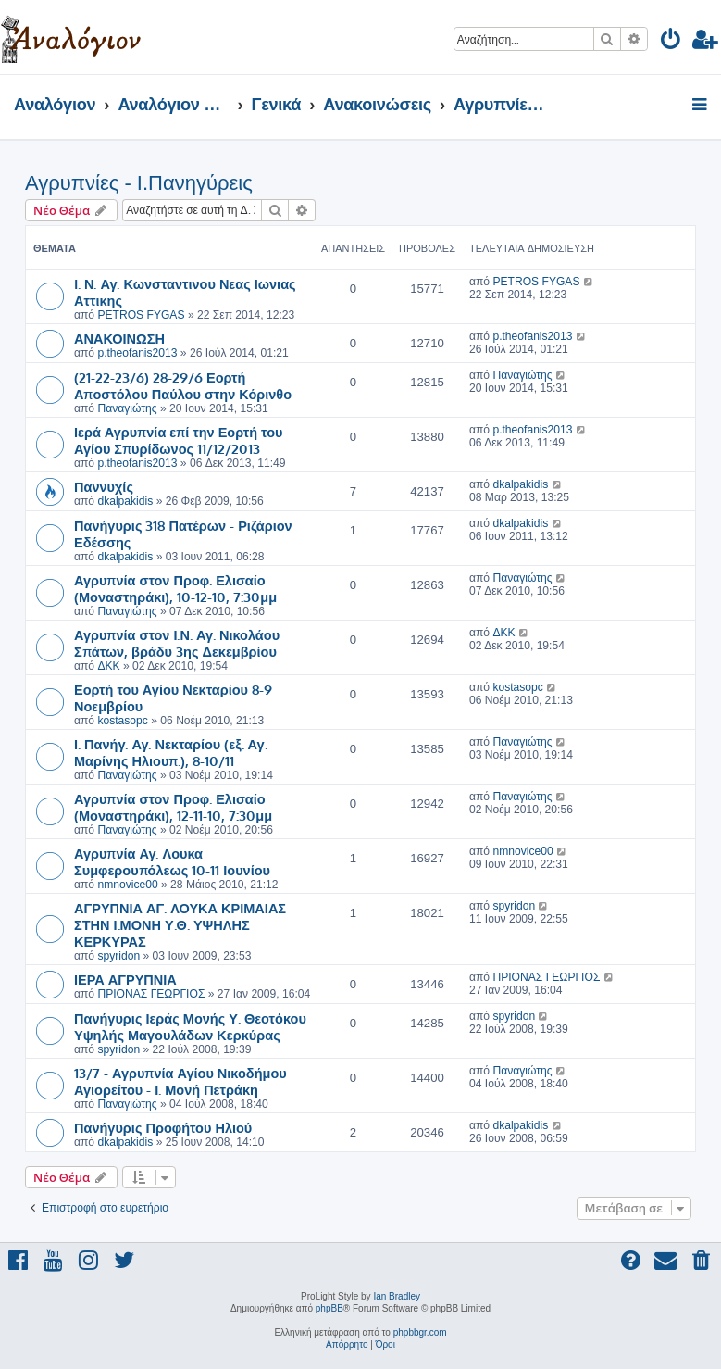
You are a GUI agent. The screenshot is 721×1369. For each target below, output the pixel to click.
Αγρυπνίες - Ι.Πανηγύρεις (139, 183)
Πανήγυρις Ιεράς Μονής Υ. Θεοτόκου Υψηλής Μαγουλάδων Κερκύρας (190, 1026)
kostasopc (122, 720)
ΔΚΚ (108, 665)
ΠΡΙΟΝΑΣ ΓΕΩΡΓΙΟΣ (151, 993)
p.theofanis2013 (137, 352)
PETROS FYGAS (140, 314)
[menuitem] (671, 42)
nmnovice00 (127, 884)
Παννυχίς (103, 486)
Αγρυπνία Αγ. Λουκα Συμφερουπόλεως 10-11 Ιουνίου (172, 861)
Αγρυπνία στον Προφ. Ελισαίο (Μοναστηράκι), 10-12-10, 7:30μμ (175, 588)
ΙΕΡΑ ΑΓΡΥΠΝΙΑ (125, 979)
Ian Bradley (396, 1296)
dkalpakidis (125, 501)
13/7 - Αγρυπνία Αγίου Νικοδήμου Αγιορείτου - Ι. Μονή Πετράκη (180, 1081)
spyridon (118, 955)
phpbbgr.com (420, 1332)
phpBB (329, 1308)
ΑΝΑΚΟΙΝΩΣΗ (119, 338)
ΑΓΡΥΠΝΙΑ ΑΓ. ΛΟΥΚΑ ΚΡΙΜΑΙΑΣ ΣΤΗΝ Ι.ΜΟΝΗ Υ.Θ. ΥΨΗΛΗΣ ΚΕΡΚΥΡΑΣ (180, 924)
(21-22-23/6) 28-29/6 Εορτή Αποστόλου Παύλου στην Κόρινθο (183, 385)
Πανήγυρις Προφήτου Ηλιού (163, 1127)
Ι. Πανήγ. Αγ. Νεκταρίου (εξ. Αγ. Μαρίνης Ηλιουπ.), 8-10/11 (170, 752)
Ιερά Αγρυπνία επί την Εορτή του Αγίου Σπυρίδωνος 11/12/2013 (178, 440)
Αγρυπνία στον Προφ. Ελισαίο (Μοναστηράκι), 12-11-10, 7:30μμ (173, 806)
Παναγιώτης (126, 408)
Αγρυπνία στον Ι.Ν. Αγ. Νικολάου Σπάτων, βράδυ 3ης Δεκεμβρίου (177, 642)
